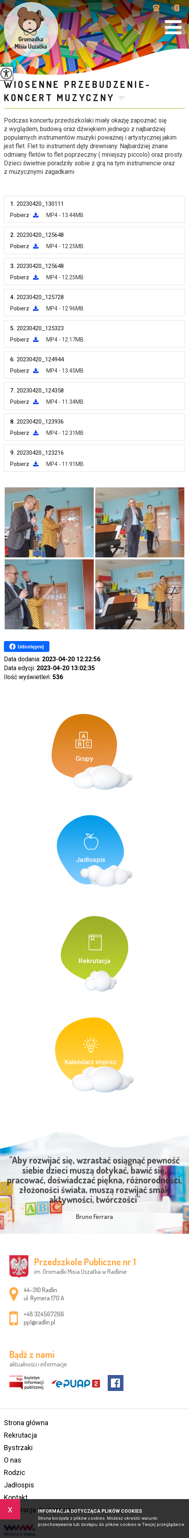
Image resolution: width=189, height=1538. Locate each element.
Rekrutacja (20, 1435)
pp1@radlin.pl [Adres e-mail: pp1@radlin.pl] (39, 1322)
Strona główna (26, 1423)
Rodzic (14, 1472)
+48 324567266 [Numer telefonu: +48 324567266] (44, 1314)
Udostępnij (26, 646)
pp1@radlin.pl (175, 8)
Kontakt (16, 1497)
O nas (12, 1460)
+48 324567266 (156, 8)
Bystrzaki (18, 1447)
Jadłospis (19, 1485)
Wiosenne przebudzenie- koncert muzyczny (77, 90)
